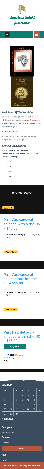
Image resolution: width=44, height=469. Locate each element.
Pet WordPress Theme (14, 465)
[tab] (7, 34)
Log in (4, 460)
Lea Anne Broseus (29, 120)
